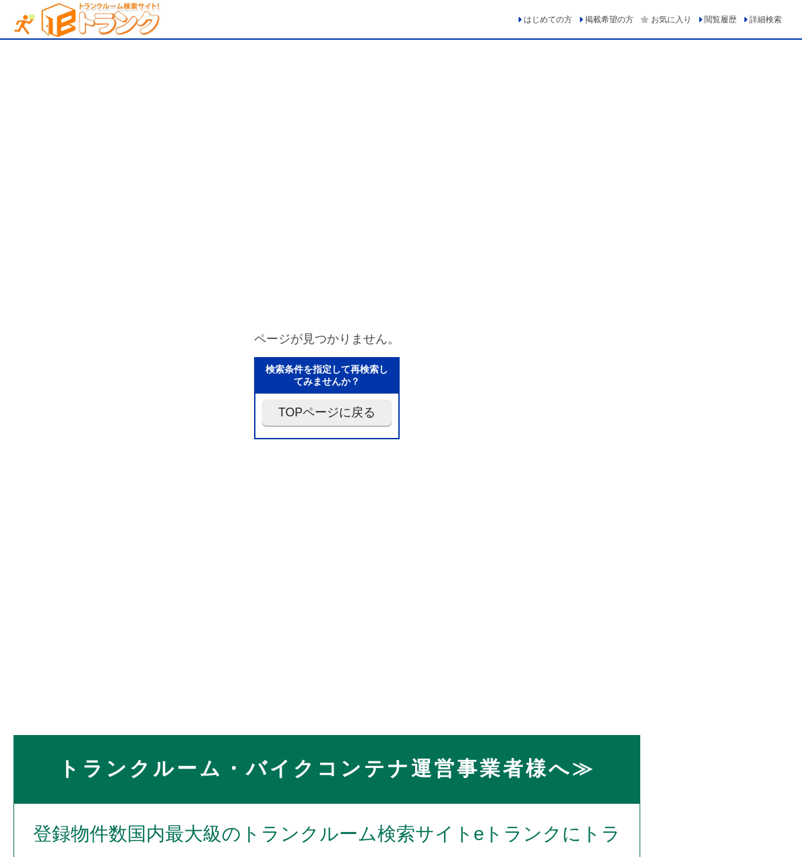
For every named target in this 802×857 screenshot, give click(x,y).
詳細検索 (765, 19)
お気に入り (671, 19)
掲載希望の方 (609, 19)
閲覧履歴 (720, 19)
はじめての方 (548, 19)
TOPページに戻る (326, 412)
